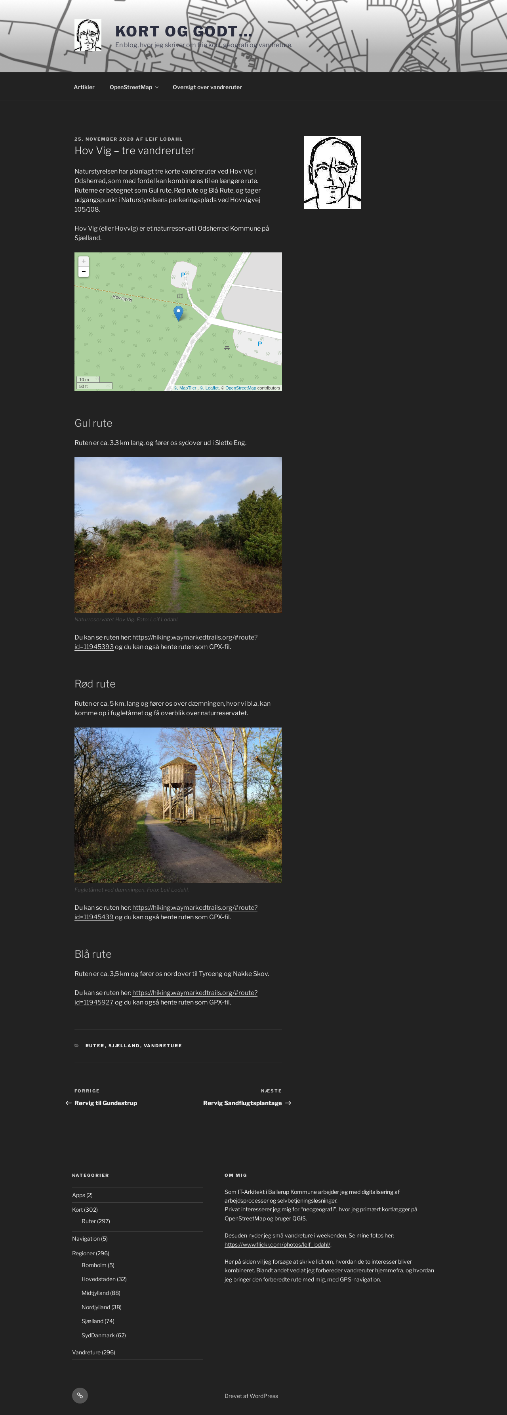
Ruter (95, 1045)
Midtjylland (95, 1292)
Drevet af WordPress (251, 1395)
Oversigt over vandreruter (207, 87)
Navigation (86, 1238)
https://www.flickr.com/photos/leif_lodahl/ (277, 1244)
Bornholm (94, 1265)
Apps (78, 1195)
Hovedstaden (99, 1279)
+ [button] (84, 261)
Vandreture (163, 1045)
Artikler (84, 87)
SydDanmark (98, 1335)
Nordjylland (96, 1307)
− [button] (84, 272)
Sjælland (124, 1045)
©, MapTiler (186, 388)
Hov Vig (86, 228)
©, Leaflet (209, 388)
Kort (77, 1209)
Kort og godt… (184, 31)
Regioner (83, 1253)
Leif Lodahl (164, 139)
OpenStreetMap (135, 87)
